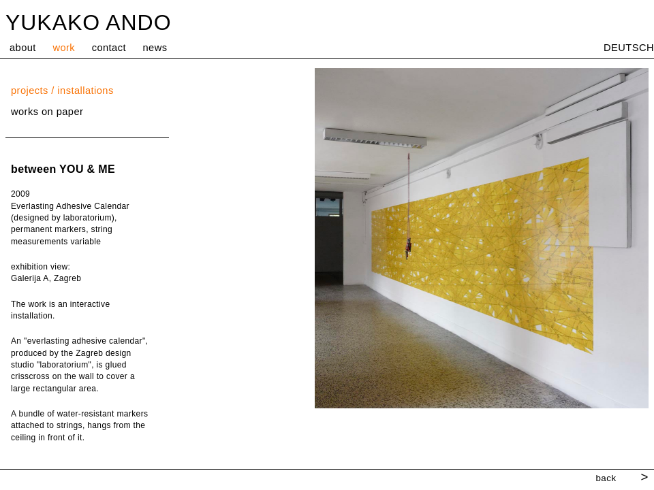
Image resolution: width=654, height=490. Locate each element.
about (23, 47)
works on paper (47, 111)
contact (109, 47)
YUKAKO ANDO (88, 22)
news (155, 47)
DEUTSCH (629, 47)
